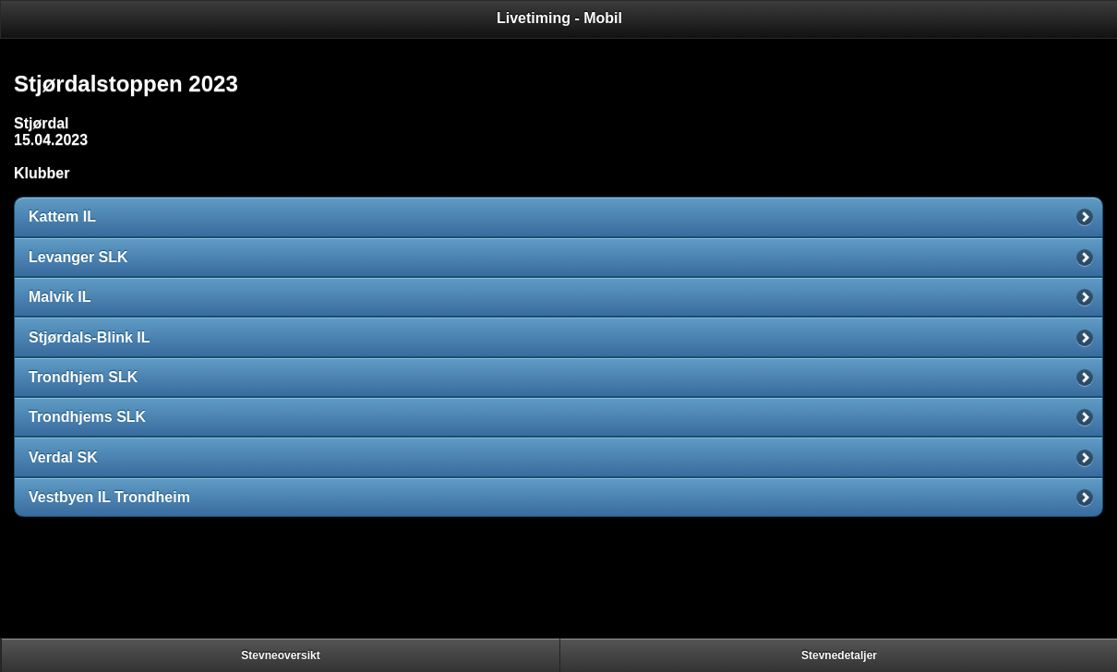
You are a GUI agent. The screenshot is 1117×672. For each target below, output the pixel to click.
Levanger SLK (78, 257)
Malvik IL (60, 297)
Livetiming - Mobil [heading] (559, 18)
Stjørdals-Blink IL (89, 337)
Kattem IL (62, 216)
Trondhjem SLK (83, 377)
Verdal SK (63, 457)
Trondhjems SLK (87, 417)
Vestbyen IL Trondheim (109, 497)
